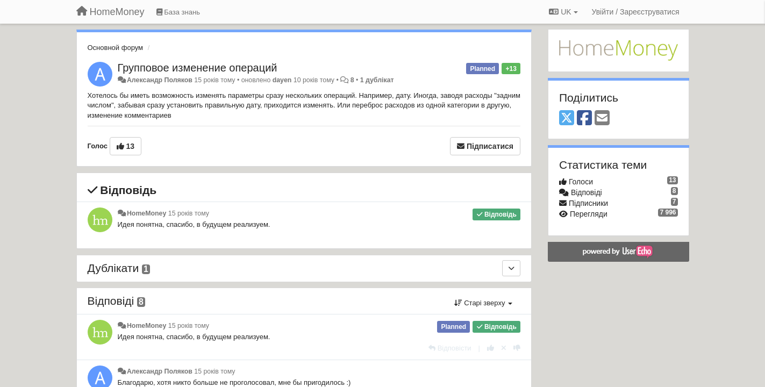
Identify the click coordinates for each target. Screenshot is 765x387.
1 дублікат (377, 80)
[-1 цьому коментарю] (516, 348)
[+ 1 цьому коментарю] (490, 348)
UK (563, 12)
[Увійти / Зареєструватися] (636, 12)
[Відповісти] (449, 348)
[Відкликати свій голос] (503, 348)
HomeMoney (146, 213)
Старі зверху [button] (483, 303)
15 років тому (188, 213)
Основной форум (116, 48)
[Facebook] (584, 118)
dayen (282, 80)
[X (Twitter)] (566, 118)
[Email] (602, 118)
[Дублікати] (511, 268)
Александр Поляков (159, 80)
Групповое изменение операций (197, 68)
